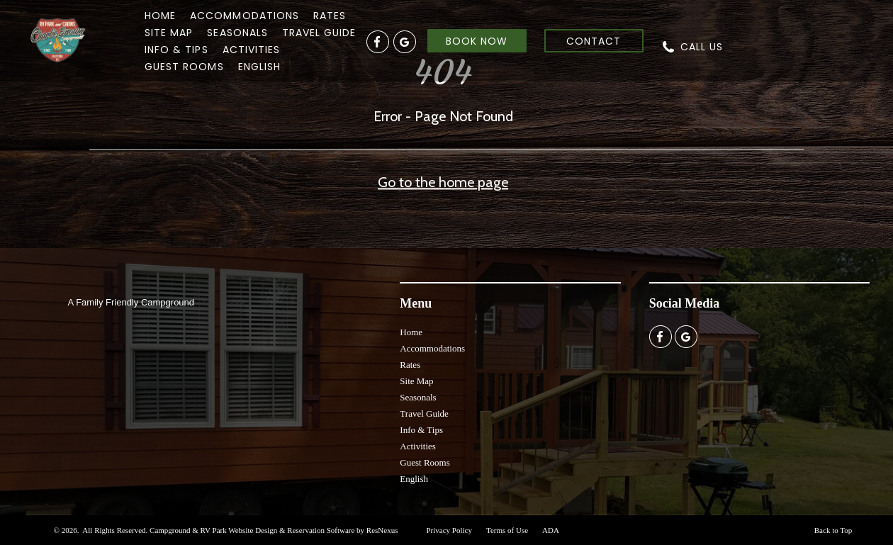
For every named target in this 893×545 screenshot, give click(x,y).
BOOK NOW (476, 41)
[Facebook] (377, 41)
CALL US (701, 47)
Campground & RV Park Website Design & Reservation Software (252, 530)
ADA (550, 530)
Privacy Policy (448, 530)
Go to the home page (443, 182)
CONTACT (593, 41)
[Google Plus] (404, 41)
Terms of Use (507, 530)
